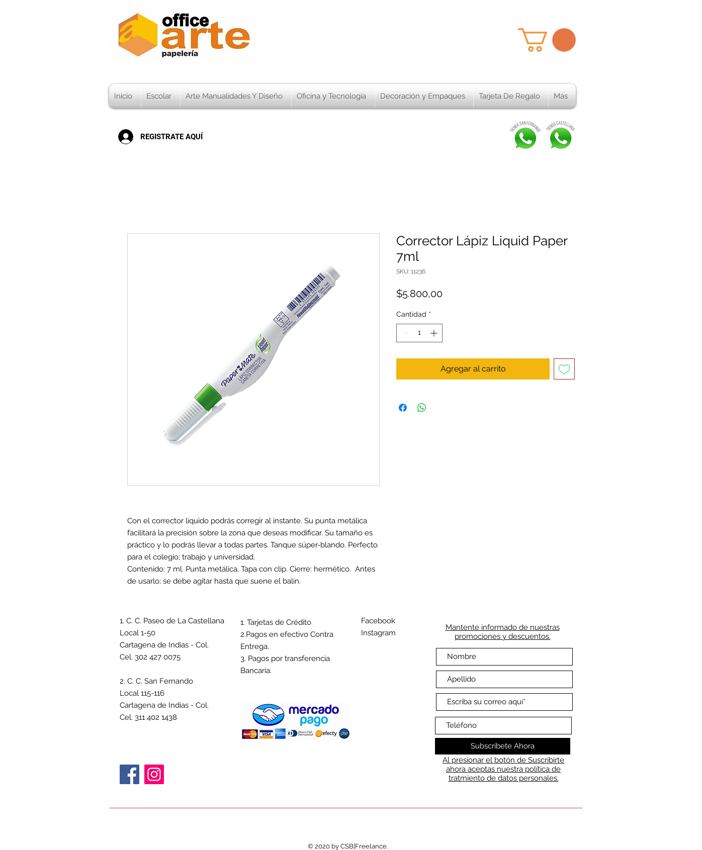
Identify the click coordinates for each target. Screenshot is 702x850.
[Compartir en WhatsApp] (422, 408)
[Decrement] (404, 333)
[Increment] (434, 333)
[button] (547, 40)
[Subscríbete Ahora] (502, 746)
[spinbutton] (419, 333)
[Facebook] (129, 774)
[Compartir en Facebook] (403, 408)
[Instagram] (154, 774)
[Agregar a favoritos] (564, 369)
